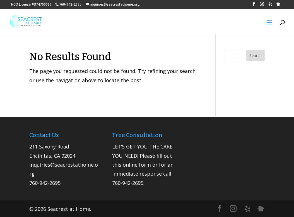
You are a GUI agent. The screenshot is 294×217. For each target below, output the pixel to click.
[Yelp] (270, 5)
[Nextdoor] (278, 5)
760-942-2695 (45, 183)
